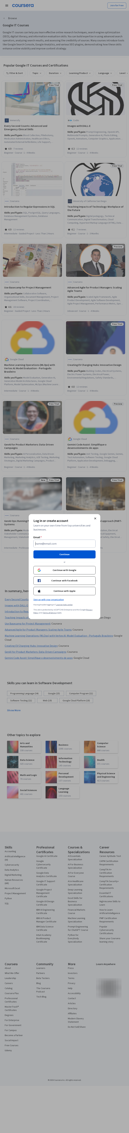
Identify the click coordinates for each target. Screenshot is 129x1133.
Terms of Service (50, 612)
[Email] (64, 544)
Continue (64, 554)
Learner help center (64, 604)
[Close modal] (95, 518)
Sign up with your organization (48, 599)
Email (37, 537)
